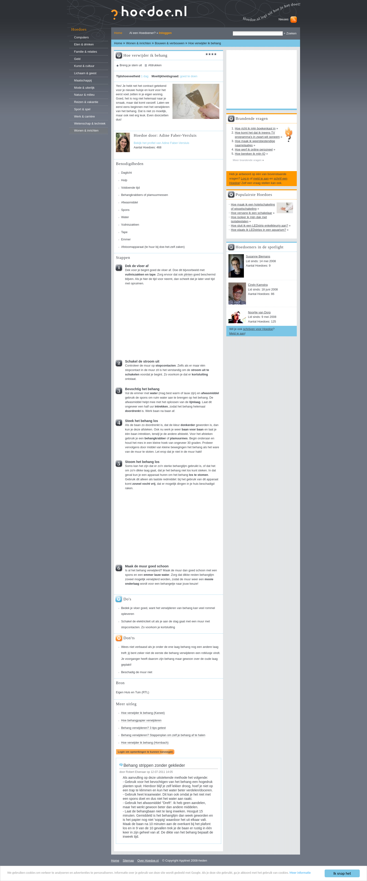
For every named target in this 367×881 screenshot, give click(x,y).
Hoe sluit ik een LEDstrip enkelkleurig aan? (259, 225)
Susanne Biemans (258, 256)
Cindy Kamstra (258, 284)
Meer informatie (300, 873)
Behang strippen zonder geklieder (154, 765)
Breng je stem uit (131, 65)
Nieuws (284, 19)
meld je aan (261, 178)
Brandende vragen (252, 118)
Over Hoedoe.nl (148, 860)
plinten (188, 274)
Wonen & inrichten (138, 43)
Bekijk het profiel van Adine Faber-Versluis (161, 143)
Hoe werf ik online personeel (254, 149)
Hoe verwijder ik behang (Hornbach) (145, 742)
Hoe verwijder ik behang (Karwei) (143, 713)
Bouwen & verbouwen (169, 43)
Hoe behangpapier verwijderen (141, 720)
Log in (245, 178)
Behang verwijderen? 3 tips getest (143, 728)
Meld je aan (237, 333)
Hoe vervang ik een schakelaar (251, 213)
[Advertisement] (160, 321)
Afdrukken (154, 65)
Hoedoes (79, 29)
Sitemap (128, 860)
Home (118, 33)
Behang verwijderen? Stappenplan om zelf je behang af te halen (163, 735)
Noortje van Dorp (259, 312)
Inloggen (165, 33)
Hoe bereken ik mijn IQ (250, 153)
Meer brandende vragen (247, 160)
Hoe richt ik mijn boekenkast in (255, 128)
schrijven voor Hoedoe (258, 329)
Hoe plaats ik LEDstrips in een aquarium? (258, 229)
